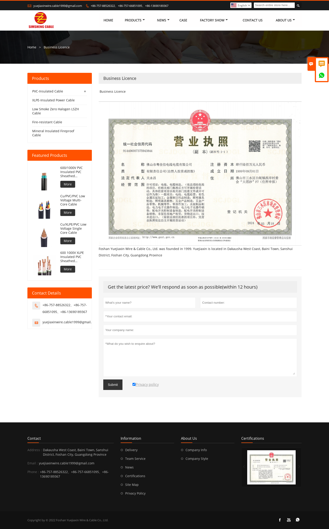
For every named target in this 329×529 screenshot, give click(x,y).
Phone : (33, 472)
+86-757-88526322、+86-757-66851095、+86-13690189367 (129, 6)
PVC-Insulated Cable (47, 91)
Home (108, 20)
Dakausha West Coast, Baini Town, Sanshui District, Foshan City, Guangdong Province (75, 452)
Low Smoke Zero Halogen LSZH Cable (55, 111)
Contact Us (253, 20)
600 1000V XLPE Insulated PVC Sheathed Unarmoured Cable (72, 257)
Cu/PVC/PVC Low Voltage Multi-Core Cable (72, 200)
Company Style (197, 458)
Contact (34, 438)
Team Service (135, 458)
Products (135, 20)
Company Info (196, 450)
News (163, 20)
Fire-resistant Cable (47, 122)
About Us (285, 20)
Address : (34, 450)
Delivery (131, 450)
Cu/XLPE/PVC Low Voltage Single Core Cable (73, 228)
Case (183, 20)
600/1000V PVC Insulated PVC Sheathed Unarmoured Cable (71, 172)
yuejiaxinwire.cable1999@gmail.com (57, 6)
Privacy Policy (135, 493)
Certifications (135, 476)
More (68, 184)
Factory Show (214, 20)
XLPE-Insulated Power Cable (53, 100)
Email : (32, 463)
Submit (113, 385)
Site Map (132, 484)
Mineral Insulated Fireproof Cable (53, 133)
